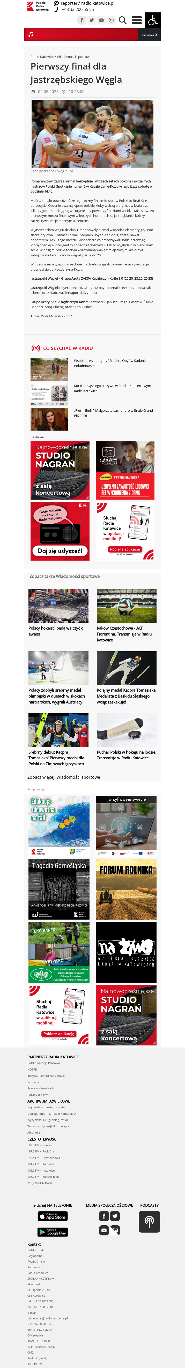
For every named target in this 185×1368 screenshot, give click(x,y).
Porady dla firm (37, 1060)
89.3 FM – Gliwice (39, 1110)
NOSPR (32, 1034)
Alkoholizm (34, 1097)
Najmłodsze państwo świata (46, 1072)
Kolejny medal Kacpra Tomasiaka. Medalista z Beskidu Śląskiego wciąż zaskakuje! (126, 694)
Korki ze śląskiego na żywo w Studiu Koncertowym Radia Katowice (112, 388)
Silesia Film (34, 1047)
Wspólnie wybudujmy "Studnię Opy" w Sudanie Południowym (110, 363)
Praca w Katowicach (40, 1053)
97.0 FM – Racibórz (40, 1116)
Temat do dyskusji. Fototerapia (48, 1091)
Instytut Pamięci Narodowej (46, 1041)
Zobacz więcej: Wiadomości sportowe (63, 773)
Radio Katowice (42, 56)
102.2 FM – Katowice (41, 1135)
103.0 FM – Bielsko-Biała (43, 1142)
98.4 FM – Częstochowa (43, 1123)
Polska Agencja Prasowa (43, 1028)
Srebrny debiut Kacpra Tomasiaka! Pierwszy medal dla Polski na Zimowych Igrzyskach (58, 754)
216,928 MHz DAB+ (39, 1148)
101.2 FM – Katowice (41, 1129)
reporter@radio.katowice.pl (87, 3)
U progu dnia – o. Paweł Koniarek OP (52, 1079)
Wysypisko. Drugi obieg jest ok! (48, 1085)
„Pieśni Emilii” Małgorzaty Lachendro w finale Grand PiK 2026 (113, 413)
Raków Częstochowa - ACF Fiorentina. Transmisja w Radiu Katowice (124, 633)
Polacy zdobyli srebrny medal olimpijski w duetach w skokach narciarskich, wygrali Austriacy (55, 694)
